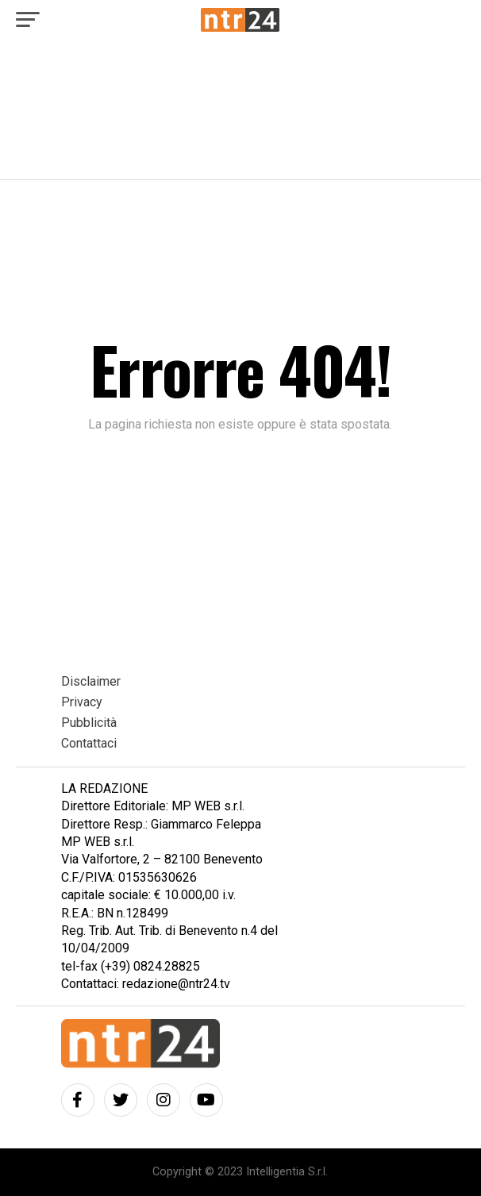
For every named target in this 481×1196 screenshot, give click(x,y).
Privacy (81, 702)
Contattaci (89, 743)
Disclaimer (91, 681)
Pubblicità (89, 722)
